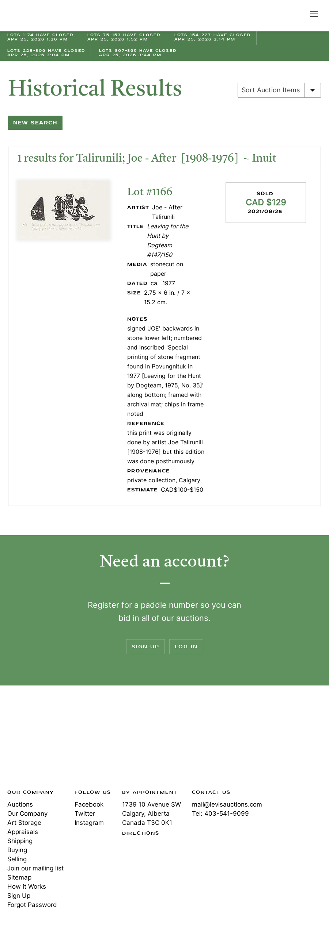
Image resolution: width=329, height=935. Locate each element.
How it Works (26, 886)
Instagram (89, 822)
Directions (140, 833)
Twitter (85, 813)
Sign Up (145, 647)
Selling (17, 859)
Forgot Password (32, 904)
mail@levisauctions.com (227, 804)
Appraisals (22, 831)
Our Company (27, 813)
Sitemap (19, 877)
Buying (17, 850)
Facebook (89, 804)
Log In (186, 647)
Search (298, 13)
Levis (31, 739)
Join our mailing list (35, 868)
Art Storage (24, 822)
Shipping (20, 841)
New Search (35, 123)
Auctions (20, 804)
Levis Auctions (32, 15)
